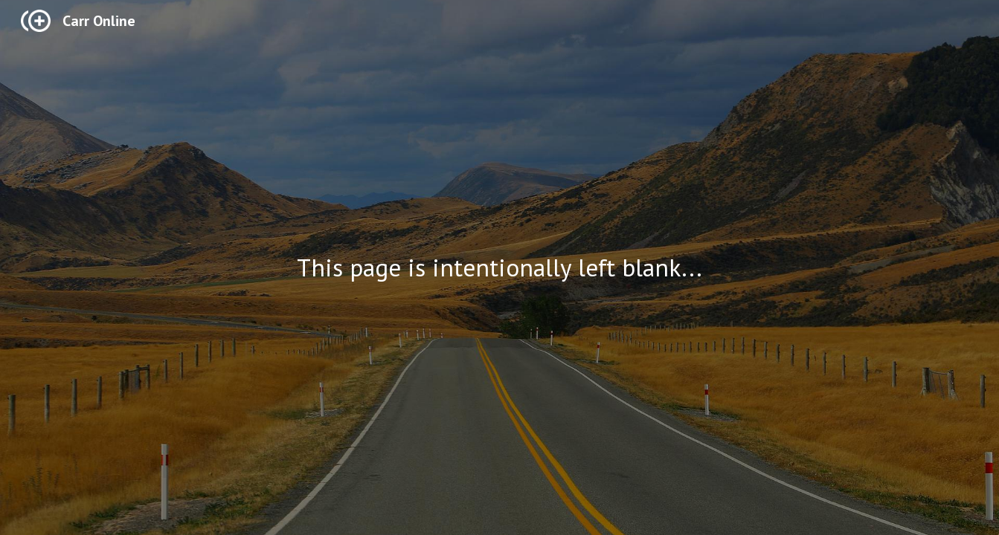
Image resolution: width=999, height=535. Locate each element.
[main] (500, 268)
